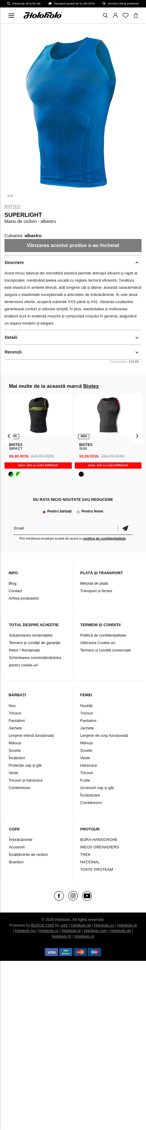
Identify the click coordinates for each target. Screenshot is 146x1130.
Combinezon (20, 787)
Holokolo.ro (48, 930)
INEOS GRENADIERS (99, 847)
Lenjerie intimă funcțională (31, 735)
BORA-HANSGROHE (99, 839)
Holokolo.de (120, 930)
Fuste (85, 780)
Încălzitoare (90, 795)
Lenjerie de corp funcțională (104, 735)
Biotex (12, 206)
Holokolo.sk (81, 925)
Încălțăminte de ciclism (28, 854)
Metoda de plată (94, 583)
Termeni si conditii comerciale (105, 650)
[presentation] (9, 436)
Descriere (14, 262)
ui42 (64, 925)
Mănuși (15, 743)
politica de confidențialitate (104, 538)
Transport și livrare (96, 591)
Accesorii (17, 847)
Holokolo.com (95, 930)
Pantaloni (17, 720)
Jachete (15, 728)
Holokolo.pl (127, 925)
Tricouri (15, 713)
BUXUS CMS (42, 925)
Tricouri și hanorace (26, 780)
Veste (14, 773)
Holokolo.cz (104, 925)
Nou (12, 705)
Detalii (11, 337)
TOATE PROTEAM (96, 869)
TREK (85, 854)
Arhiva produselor (24, 598)
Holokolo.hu (25, 930)
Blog (12, 583)
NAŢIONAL (90, 862)
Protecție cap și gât (25, 765)
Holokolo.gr (84, 936)
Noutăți (86, 705)
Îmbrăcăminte (21, 839)
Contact (15, 591)
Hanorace (88, 765)
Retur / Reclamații (24, 650)
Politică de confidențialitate (103, 635)
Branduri (16, 862)
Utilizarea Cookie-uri (97, 642)
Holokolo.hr (62, 936)
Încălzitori (17, 758)
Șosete (15, 750)
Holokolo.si (71, 930)
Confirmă (125, 528)
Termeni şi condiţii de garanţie (34, 642)
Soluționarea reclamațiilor (31, 635)
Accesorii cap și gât (97, 787)
